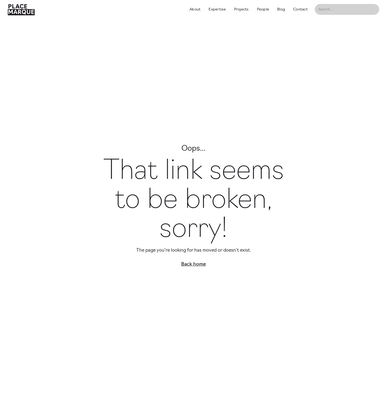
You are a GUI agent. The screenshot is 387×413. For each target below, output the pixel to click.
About (194, 10)
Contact (300, 10)
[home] (94, 9)
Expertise (217, 10)
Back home (193, 264)
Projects (241, 10)
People (263, 10)
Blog (281, 10)
